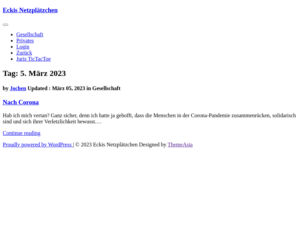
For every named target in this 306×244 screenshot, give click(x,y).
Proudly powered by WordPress (38, 144)
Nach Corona (21, 102)
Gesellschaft (29, 34)
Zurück (24, 53)
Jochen (18, 88)
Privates (25, 40)
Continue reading (21, 133)
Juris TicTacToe (33, 59)
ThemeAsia (180, 144)
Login (22, 46)
